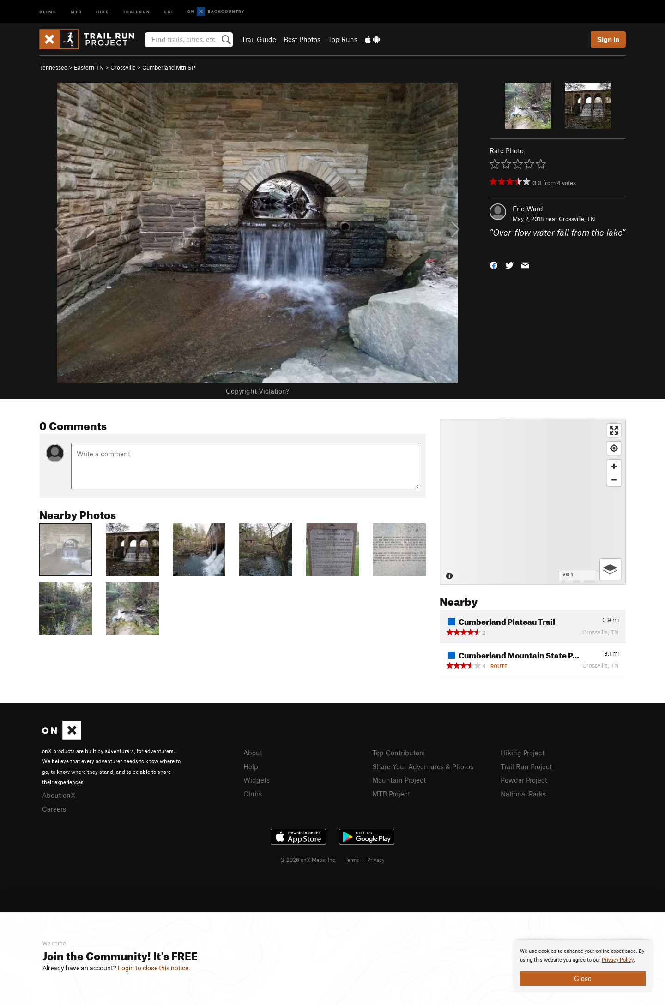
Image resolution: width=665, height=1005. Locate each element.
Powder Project (524, 780)
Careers (54, 809)
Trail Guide (259, 39)
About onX (58, 795)
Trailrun (136, 11)
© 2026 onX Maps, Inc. (308, 859)
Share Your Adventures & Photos (422, 766)
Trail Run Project (526, 766)
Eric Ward (528, 208)
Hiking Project (522, 752)
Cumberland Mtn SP (168, 67)
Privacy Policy (618, 960)
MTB (76, 11)
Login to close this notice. (154, 968)
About (252, 752)
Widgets (256, 780)
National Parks (523, 794)
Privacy (376, 859)
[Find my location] (614, 448)
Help (250, 766)
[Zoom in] (614, 466)
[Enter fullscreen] (614, 430)
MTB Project (391, 794)
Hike (102, 11)
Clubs (252, 794)
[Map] (532, 501)
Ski (169, 11)
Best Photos (302, 39)
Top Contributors (398, 752)
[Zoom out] (614, 479)
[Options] (610, 569)
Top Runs (342, 39)
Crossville (123, 67)
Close (583, 978)
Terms (352, 859)
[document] (583, 966)
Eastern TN (89, 67)
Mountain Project (399, 780)
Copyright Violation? (257, 391)
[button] (494, 264)
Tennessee (53, 67)
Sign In (608, 39)
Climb (48, 11)
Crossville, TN (577, 218)
